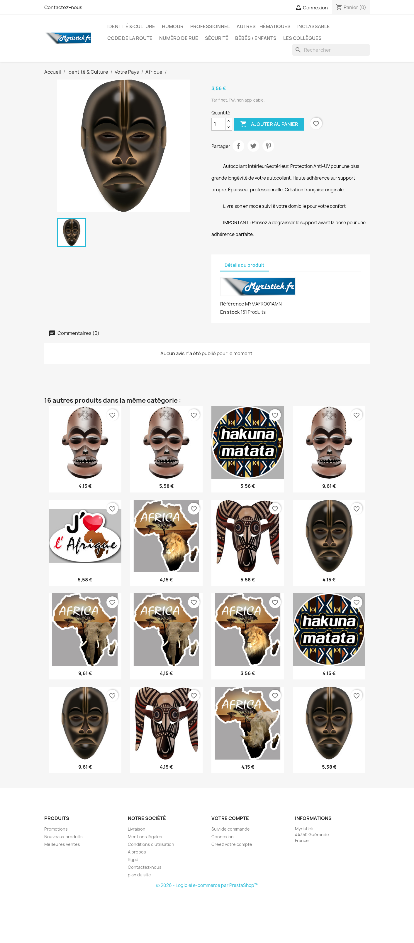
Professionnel (210, 26)
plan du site (139, 875)
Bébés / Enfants (255, 38)
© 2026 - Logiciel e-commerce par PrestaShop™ (207, 885)
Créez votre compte (231, 844)
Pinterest (268, 146)
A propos (137, 852)
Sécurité (216, 38)
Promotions (56, 829)
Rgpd (133, 859)
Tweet (253, 146)
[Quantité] (218, 124)
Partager (238, 146)
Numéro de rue (178, 38)
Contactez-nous (63, 7)
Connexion (222, 836)
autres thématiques (264, 26)
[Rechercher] (331, 50)
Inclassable (313, 26)
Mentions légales (145, 836)
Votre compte (230, 818)
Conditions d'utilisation (151, 844)
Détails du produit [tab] (244, 265)
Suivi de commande (230, 829)
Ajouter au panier (269, 124)
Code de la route (129, 38)
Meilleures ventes (62, 844)
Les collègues (302, 38)
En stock (230, 312)
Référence (232, 304)
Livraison (136, 829)
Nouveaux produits (63, 836)
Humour (173, 26)
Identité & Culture (131, 26)
